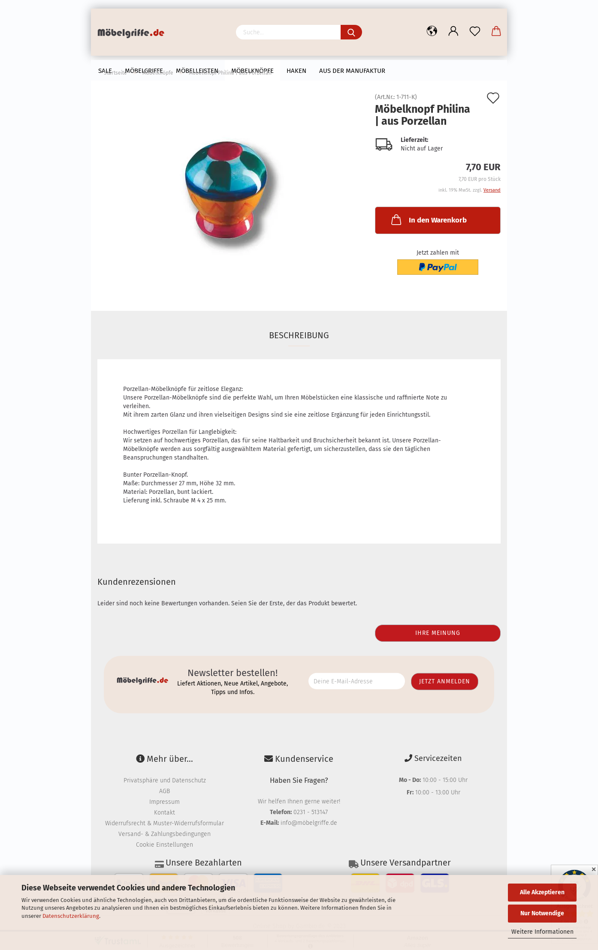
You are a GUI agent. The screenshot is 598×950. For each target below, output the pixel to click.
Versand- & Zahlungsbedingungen (164, 834)
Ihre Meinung (437, 633)
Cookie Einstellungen (164, 844)
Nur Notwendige (542, 913)
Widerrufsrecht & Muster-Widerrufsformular (164, 823)
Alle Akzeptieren (542, 892)
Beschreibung (299, 335)
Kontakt (164, 812)
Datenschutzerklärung (70, 916)
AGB (164, 791)
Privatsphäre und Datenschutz (165, 780)
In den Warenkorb (428, 219)
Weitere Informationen (542, 931)
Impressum (164, 802)
